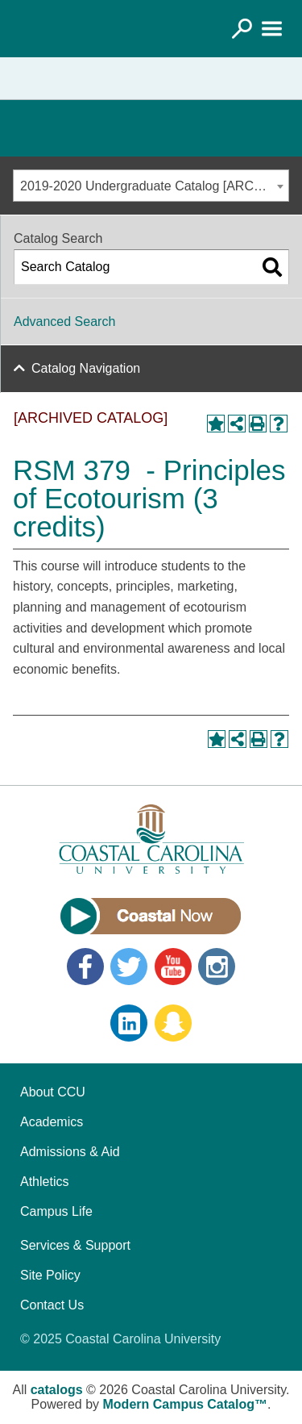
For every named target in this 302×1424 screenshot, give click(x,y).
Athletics (44, 1181)
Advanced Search (64, 321)
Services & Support (75, 1245)
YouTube (173, 966)
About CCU (52, 1092)
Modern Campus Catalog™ (185, 1404)
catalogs (57, 1390)
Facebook (85, 966)
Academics (51, 1122)
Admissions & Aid (70, 1152)
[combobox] (151, 185)
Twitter (129, 966)
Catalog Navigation (85, 368)
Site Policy (50, 1275)
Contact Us (52, 1305)
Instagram (217, 966)
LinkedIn (129, 1023)
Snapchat (173, 1023)
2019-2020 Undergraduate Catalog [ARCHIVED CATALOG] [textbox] (154, 186)
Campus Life (56, 1211)
